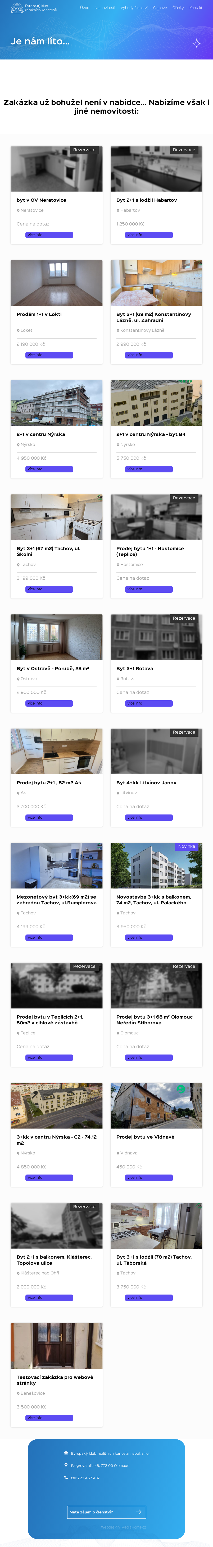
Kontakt (195, 8)
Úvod (84, 8)
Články (178, 8)
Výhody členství (134, 8)
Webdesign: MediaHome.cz (123, 1527)
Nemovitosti (105, 8)
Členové (160, 8)
